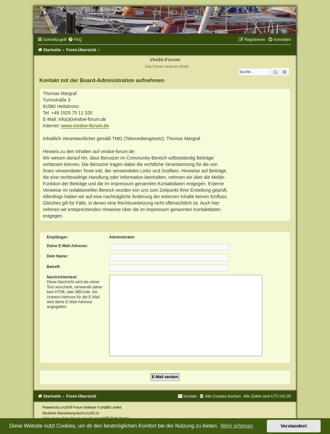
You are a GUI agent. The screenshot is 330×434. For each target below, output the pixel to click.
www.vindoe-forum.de (85, 125)
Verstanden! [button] (294, 426)
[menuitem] (75, 39)
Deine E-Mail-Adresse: (67, 246)
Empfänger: (57, 237)
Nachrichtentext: (62, 277)
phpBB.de (92, 413)
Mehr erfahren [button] (236, 426)
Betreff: (54, 267)
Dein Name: (57, 256)
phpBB (65, 407)
